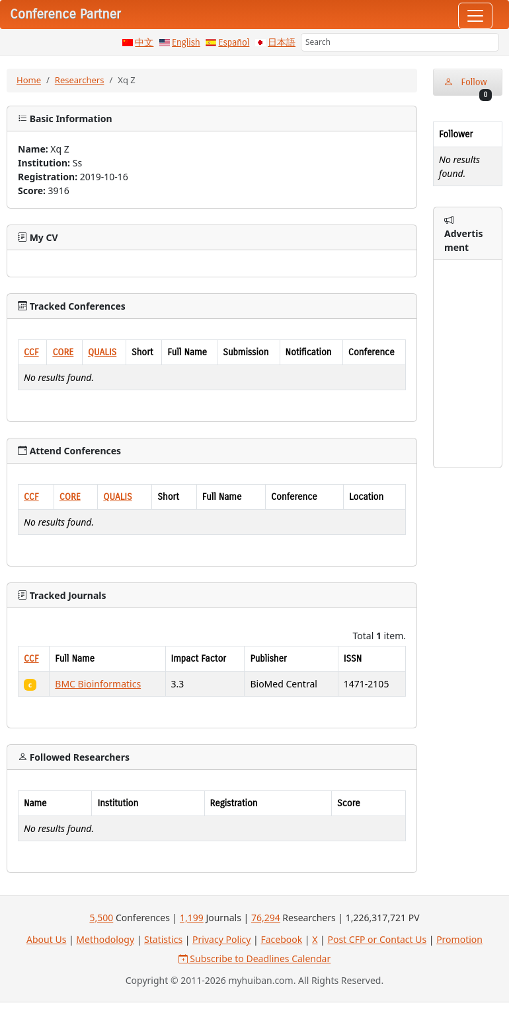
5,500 (101, 917)
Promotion (459, 939)
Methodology (105, 939)
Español (233, 42)
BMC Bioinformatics (98, 684)
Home (29, 80)
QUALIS (102, 352)
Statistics (163, 939)
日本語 (281, 42)
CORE (62, 352)
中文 (144, 42)
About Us (46, 939)
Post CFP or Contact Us (376, 939)
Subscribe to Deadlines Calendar (254, 958)
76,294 (265, 917)
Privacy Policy (221, 939)
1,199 (192, 917)
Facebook (281, 939)
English (186, 42)
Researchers (79, 80)
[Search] (400, 42)
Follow (468, 86)
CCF (31, 352)
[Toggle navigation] (475, 16)
